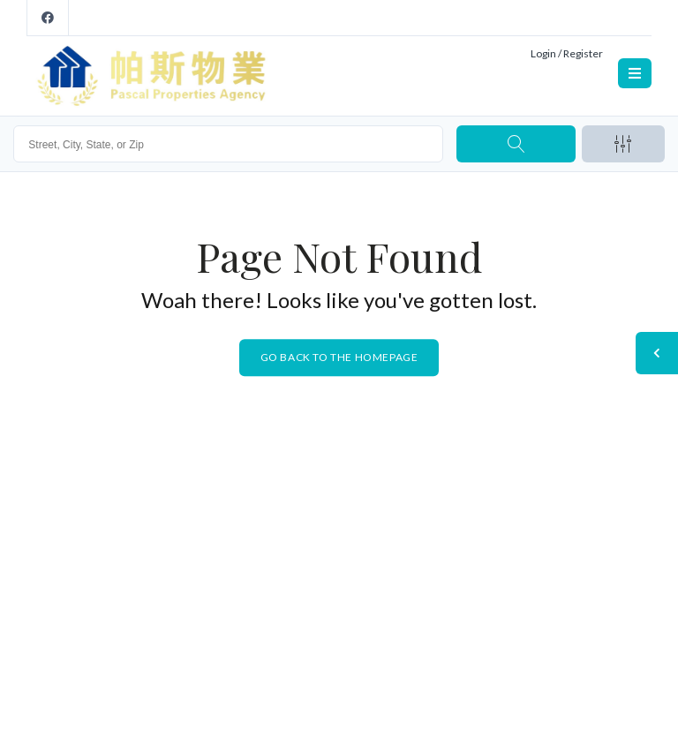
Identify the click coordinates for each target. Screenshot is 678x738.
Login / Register (567, 53)
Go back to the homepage (339, 357)
